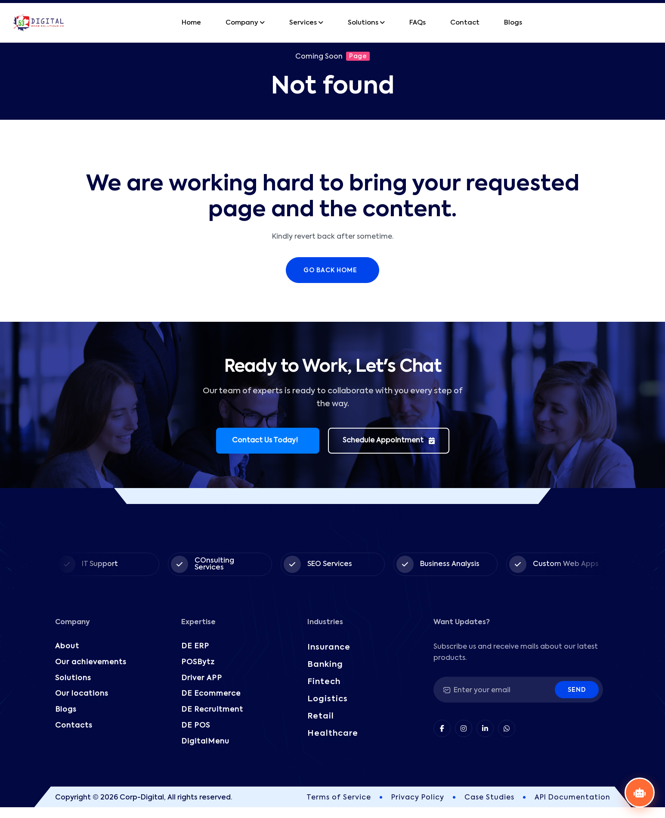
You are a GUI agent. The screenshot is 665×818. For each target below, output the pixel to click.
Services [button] (303, 22)
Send (577, 690)
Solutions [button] (363, 22)
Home (191, 22)
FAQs (417, 22)
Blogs (513, 22)
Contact (464, 22)
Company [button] (242, 22)
